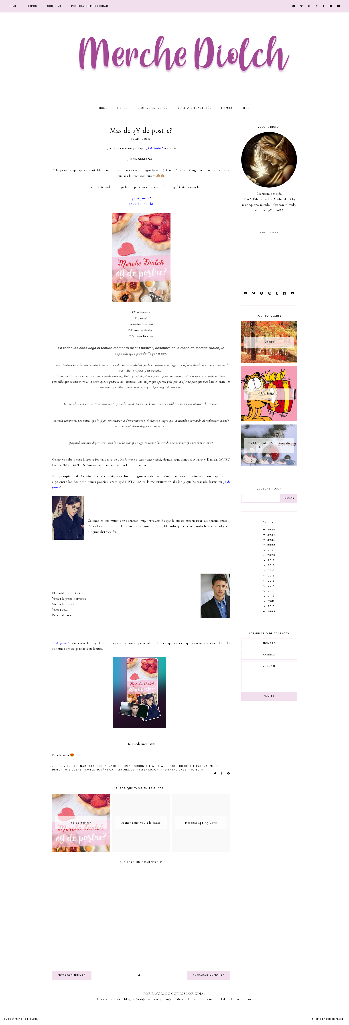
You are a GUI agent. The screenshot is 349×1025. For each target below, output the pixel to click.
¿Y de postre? (119, 766)
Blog (246, 108)
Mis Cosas (73, 769)
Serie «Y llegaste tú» (194, 108)
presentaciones (174, 769)
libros (183, 766)
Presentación (148, 769)
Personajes (125, 769)
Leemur (226, 108)
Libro (171, 766)
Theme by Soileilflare (328, 1019)
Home (13, 6)
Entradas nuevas (72, 975)
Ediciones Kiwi (144, 766)
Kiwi (161, 766)
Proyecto (196, 769)
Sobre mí (54, 6)
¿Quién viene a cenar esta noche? (79, 766)
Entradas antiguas (209, 975)
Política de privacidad (89, 6)
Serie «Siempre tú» (152, 108)
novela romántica (99, 769)
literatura (199, 766)
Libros (32, 6)
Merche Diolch (26, 1019)
